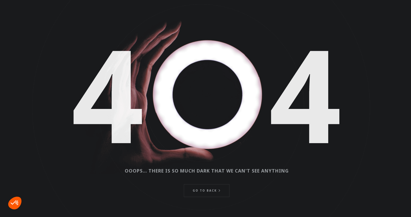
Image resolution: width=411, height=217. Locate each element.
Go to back (205, 190)
